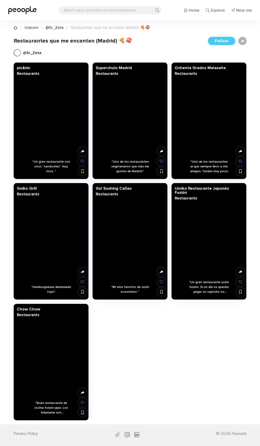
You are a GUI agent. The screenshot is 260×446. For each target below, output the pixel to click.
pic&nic (23, 68)
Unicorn (31, 27)
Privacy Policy (26, 433)
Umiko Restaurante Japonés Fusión (202, 190)
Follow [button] (221, 41)
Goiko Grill (27, 188)
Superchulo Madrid (114, 68)
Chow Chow (28, 309)
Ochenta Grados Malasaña (200, 68)
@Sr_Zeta (54, 27)
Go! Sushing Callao (113, 188)
